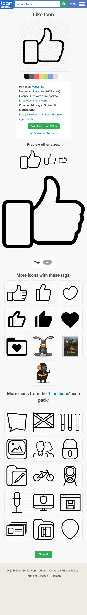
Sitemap (56, 575)
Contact (54, 570)
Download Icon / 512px (44, 126)
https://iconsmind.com (33, 100)
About (43, 570)
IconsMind (37, 86)
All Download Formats (43, 133)
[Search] (63, 4)
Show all (43, 554)
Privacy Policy (70, 570)
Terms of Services (37, 575)
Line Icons (38, 91)
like (47, 262)
